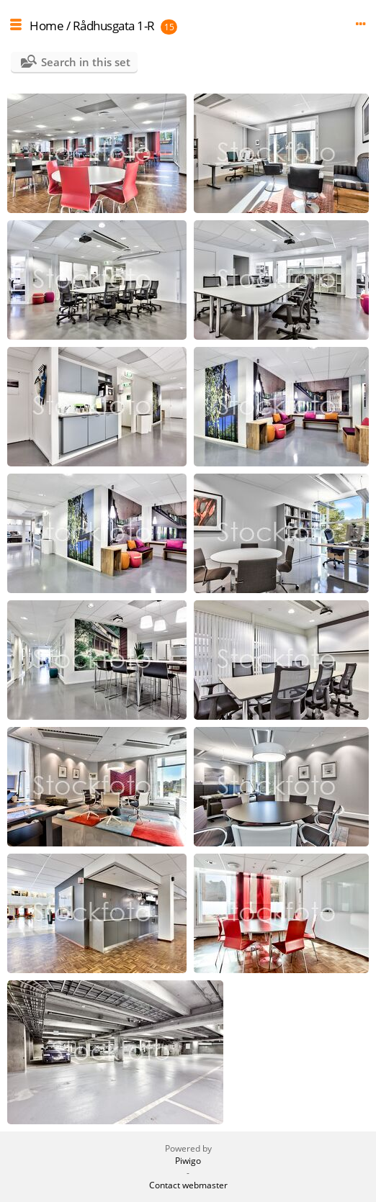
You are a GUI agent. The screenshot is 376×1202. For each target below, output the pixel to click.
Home (46, 25)
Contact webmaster (188, 1185)
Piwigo (188, 1160)
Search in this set (85, 62)
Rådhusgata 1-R (114, 25)
